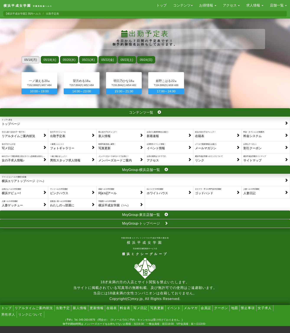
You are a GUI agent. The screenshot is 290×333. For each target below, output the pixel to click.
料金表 (125, 308)
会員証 (206, 308)
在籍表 (111, 308)
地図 (234, 308)
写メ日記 (140, 308)
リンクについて (30, 314)
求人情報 (254, 5)
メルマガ (191, 308)
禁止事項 (248, 308)
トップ (161, 5)
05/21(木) (88, 59)
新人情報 (80, 308)
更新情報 (97, 308)
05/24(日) (146, 59)
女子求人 (265, 308)
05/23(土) (127, 59)
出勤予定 (63, 308)
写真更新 (157, 308)
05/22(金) (107, 59)
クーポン (221, 308)
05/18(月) (30, 59)
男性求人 (8, 314)
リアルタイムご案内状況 (34, 308)
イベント (174, 308)
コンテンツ (183, 5)
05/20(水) (69, 59)
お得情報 (207, 5)
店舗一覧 (278, 5)
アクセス (231, 5)
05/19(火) (50, 59)
